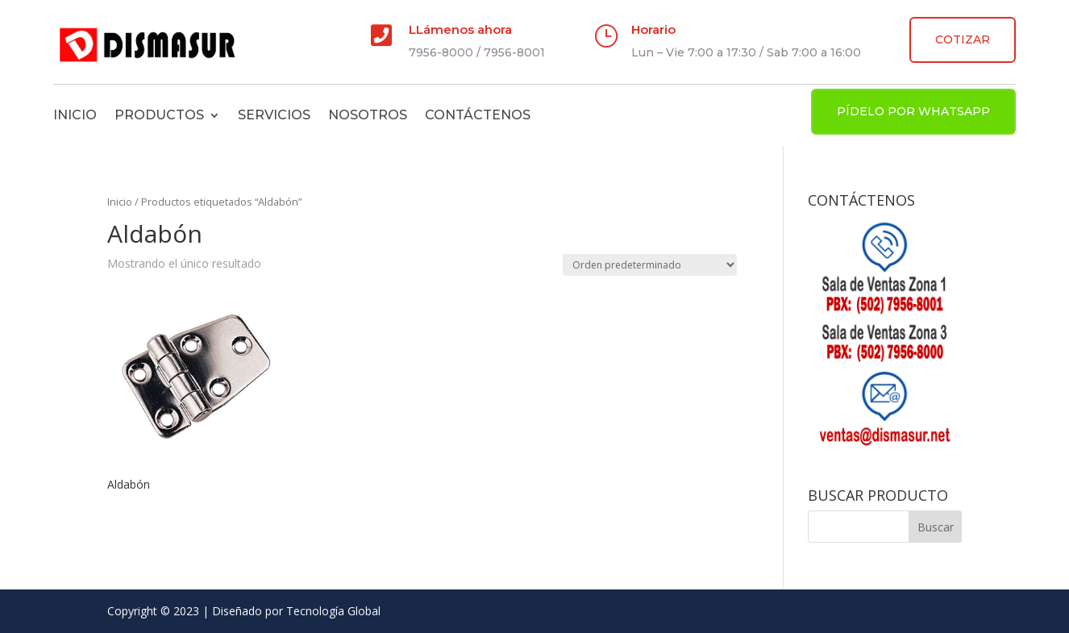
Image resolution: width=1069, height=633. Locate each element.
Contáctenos (477, 115)
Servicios (274, 115)
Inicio (75, 115)
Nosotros (367, 115)
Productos (159, 115)
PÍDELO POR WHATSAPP (913, 111)
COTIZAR (962, 39)
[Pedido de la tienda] (650, 265)
